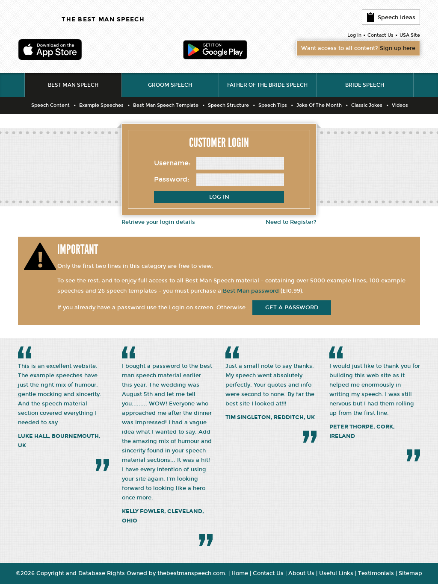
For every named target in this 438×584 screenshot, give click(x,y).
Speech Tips (272, 105)
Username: (172, 163)
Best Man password (251, 291)
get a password (291, 307)
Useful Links (336, 573)
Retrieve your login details (158, 222)
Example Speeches (101, 105)
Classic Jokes (366, 105)
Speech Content (50, 105)
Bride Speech (364, 85)
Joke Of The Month (319, 105)
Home (239, 573)
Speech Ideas (391, 17)
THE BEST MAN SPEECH (103, 19)
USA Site (410, 35)
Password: (171, 179)
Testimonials (376, 573)
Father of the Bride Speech (267, 85)
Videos (400, 105)
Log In (354, 35)
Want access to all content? (358, 48)
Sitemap (410, 573)
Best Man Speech (73, 85)
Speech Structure (228, 105)
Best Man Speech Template (165, 105)
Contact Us (380, 35)
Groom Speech (170, 85)
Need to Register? (291, 222)
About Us (301, 573)
